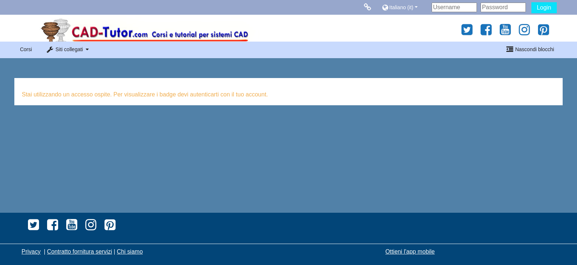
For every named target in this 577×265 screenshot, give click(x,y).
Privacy (31, 251)
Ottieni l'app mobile (410, 251)
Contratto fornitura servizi (79, 251)
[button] (405, 7)
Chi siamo (130, 251)
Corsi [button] (26, 49)
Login (544, 7)
